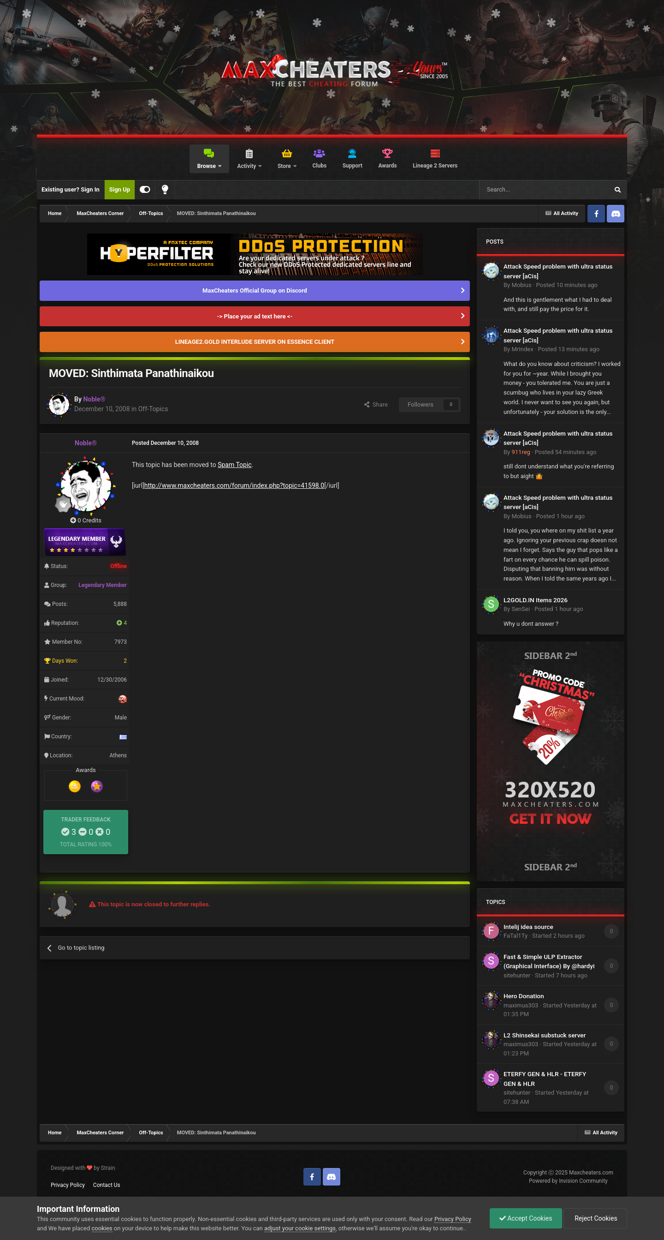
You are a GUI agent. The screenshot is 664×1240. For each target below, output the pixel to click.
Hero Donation (524, 996)
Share (376, 404)
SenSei (520, 608)
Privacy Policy (68, 1185)
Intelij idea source (528, 926)
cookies (102, 1228)
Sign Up (119, 189)
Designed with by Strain (83, 1168)
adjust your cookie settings (300, 1228)
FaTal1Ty (516, 935)
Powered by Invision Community (568, 1181)
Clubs (319, 165)
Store (285, 166)
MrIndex (522, 349)
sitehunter (517, 975)
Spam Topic (235, 464)
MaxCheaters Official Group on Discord (254, 290)
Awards (387, 165)
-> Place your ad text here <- (254, 316)
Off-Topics (153, 409)
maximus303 (521, 1005)
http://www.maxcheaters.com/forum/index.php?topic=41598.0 (234, 485)
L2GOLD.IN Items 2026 (536, 600)
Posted (567, 285)
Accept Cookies (525, 1218)
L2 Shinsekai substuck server (545, 1035)
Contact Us (106, 1185)
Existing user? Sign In (71, 189)
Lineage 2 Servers (435, 165)
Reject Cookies (595, 1218)
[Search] (522, 189)
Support (352, 165)
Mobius (521, 285)
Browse (207, 166)
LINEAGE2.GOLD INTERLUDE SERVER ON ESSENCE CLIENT (255, 341)
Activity (247, 166)
